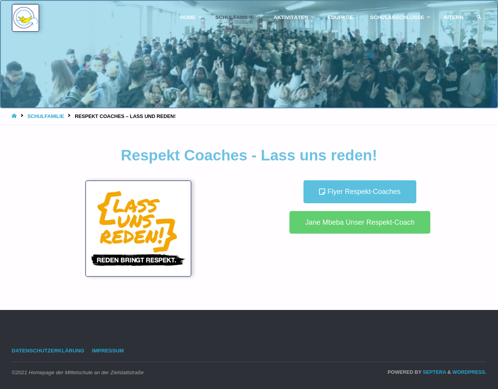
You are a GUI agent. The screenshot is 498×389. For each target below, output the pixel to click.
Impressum (108, 351)
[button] (359, 191)
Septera (433, 372)
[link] (479, 17)
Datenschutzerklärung (48, 351)
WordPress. (469, 372)
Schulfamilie (45, 116)
